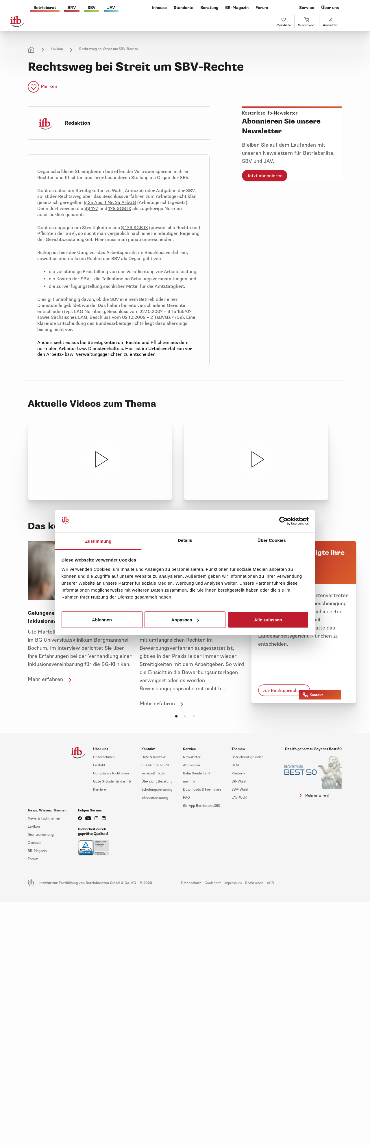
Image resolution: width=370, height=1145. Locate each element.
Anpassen (185, 619)
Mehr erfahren (50, 679)
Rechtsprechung (41, 835)
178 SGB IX (119, 208)
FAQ (186, 798)
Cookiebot (213, 883)
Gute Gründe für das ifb (112, 781)
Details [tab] (185, 539)
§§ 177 (91, 208)
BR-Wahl (239, 781)
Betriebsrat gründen (248, 757)
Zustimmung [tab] (98, 540)
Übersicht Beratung (157, 781)
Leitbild (99, 765)
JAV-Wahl (239, 798)
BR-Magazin (37, 851)
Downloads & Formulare (202, 789)
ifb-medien (191, 765)
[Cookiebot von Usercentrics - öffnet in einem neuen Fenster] (283, 521)
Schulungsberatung (156, 789)
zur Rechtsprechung (284, 690)
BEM (235, 765)
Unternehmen (104, 757)
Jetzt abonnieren (265, 176)
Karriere (99, 789)
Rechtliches (254, 883)
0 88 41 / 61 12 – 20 (156, 765)
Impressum (233, 883)
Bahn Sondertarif (196, 773)
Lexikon (57, 49)
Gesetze (34, 843)
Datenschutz (191, 883)
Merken (49, 86)
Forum (33, 859)
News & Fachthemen (44, 818)
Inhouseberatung (154, 798)
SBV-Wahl (240, 789)
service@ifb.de (152, 773)
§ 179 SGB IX (134, 228)
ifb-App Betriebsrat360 (201, 806)
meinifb (189, 781)
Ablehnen (102, 619)
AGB (270, 883)
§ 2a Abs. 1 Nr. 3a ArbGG (110, 202)
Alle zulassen (268, 619)
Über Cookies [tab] (272, 539)
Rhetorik (238, 773)
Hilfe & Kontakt (153, 757)
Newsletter (192, 757)
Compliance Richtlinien (111, 773)
